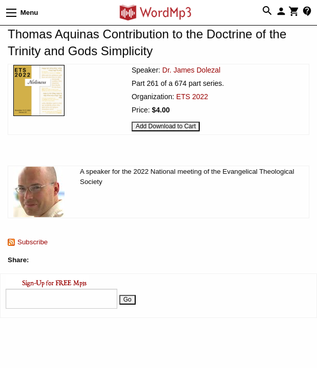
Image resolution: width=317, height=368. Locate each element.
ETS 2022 (192, 97)
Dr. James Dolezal (191, 70)
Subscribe (32, 242)
